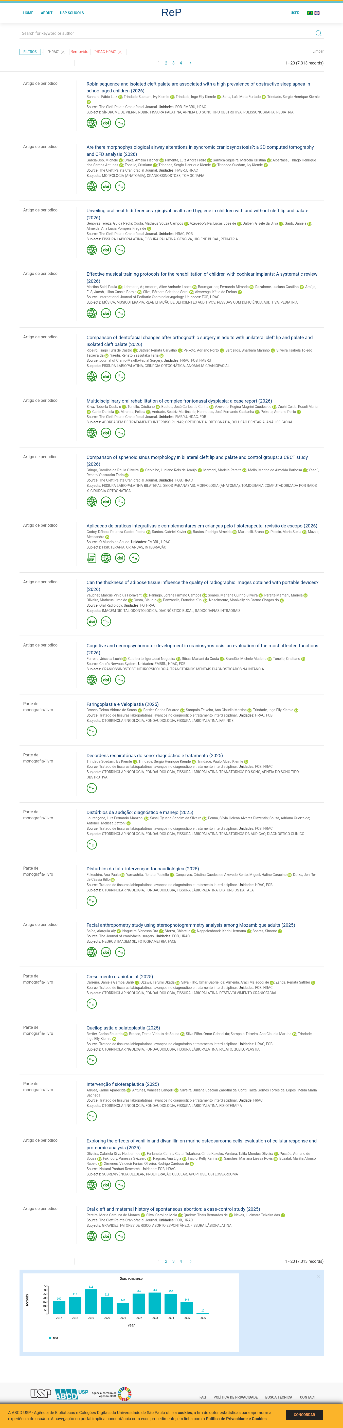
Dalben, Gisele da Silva (260, 223)
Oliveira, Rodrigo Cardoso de (166, 1163)
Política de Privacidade (235, 1397)
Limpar (318, 51)
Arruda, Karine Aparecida (106, 1090)
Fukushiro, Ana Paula (103, 875)
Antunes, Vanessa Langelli (153, 1090)
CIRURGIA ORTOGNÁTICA (165, 366)
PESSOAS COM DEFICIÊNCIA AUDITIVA (248, 302)
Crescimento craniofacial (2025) (120, 976)
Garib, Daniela (295, 223)
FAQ (203, 1397)
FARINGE (226, 721)
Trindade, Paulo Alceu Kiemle (220, 761)
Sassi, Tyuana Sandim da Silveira (176, 818)
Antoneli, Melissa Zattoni (106, 823)
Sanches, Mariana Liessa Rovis (248, 1158)
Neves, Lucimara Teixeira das (257, 1215)
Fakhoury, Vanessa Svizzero (125, 1158)
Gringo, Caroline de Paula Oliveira (113, 470)
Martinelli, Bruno (251, 532)
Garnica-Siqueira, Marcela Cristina (239, 160)
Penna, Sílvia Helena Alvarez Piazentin (238, 818)
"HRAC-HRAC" (108, 52)
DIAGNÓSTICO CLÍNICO (285, 834)
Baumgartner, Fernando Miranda (223, 287)
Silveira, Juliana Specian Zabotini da (208, 1090)
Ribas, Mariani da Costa (200, 659)
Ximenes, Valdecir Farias (123, 1163)
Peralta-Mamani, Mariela (283, 595)
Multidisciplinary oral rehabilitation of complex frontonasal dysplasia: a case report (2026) (179, 401)
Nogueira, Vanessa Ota (140, 931)
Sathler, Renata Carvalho (158, 350)
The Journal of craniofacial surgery (126, 936)
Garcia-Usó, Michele (102, 160)
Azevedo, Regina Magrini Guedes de (243, 407)
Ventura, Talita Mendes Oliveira (249, 1154)
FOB (178, 107)
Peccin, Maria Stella (285, 532)
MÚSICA (108, 302)
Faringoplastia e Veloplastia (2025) (123, 704)
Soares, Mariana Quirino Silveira (233, 595)
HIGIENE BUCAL (206, 239)
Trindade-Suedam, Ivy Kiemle (146, 97)
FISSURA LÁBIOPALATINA (122, 239)
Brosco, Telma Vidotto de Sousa (112, 710)
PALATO (225, 1049)
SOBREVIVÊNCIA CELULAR (123, 1174)
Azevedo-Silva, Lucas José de (213, 223)
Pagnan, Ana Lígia (167, 1158)
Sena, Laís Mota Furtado (242, 97)
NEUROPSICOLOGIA (153, 669)
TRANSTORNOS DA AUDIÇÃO (242, 834)
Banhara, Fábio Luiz (102, 97)
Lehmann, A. (133, 287)
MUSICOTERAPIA (130, 302)
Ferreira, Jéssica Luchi (104, 659)
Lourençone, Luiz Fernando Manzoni (115, 818)
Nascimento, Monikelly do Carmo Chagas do (244, 600)
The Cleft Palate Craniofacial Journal (128, 107)
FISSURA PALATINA (165, 112)
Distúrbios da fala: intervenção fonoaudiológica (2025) (143, 868)
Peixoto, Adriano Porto (201, 350)
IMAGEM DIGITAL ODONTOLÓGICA (129, 611)
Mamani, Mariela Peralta (222, 470)
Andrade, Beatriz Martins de (173, 412)
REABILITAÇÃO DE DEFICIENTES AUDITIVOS (180, 302)
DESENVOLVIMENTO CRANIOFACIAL (248, 993)
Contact (308, 1397)
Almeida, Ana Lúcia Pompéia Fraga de (116, 228)
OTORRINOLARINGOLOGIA (123, 721)
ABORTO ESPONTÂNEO (170, 1225)
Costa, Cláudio (145, 600)
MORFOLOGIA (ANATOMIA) (123, 176)
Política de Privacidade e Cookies (236, 1418)
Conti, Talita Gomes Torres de (261, 1090)
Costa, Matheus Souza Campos (158, 223)
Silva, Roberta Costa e (104, 407)
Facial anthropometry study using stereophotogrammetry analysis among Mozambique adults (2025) (191, 925)
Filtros (30, 52)
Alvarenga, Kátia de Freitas (216, 292)
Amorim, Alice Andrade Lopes (168, 287)
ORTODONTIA (196, 422)
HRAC (201, 107)
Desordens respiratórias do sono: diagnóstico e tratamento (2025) (155, 755)
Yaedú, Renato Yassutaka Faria (134, 355)
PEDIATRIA (285, 112)
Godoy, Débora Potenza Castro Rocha (116, 532)
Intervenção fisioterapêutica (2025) (123, 1084)
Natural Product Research (119, 1169)
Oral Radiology (110, 605)
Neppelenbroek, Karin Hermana (221, 931)
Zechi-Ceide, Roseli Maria (298, 407)
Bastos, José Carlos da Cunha (184, 407)
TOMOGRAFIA (193, 176)
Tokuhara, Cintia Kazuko (204, 1154)
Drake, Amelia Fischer (141, 160)
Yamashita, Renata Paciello (147, 875)
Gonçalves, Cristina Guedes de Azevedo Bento (211, 875)
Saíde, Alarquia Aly (101, 931)
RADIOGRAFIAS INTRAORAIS (217, 611)
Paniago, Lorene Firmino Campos (175, 595)
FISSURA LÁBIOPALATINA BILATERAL (131, 486)
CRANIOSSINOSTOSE (163, 176)
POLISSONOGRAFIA (259, 112)
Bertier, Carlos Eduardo (161, 710)
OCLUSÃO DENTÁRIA (248, 422)
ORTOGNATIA (219, 422)
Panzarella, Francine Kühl (183, 600)
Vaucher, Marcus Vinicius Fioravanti (114, 595)
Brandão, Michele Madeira (246, 659)
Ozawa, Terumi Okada (157, 982)
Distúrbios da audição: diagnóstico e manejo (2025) (140, 812)
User (295, 13)
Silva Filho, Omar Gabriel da (202, 982)
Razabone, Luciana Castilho (277, 287)
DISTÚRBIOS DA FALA (236, 890)
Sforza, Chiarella (177, 931)
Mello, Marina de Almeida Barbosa (275, 470)
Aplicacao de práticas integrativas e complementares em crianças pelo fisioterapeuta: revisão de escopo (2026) (202, 525)
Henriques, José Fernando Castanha (225, 412)
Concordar (304, 1415)
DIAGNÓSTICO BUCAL (175, 611)
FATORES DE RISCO (135, 1225)
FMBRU (189, 107)
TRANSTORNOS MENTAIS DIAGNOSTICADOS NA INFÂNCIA (217, 669)
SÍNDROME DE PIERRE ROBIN (125, 112)
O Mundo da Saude (114, 542)
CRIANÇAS (134, 547)
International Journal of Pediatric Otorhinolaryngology (141, 297)
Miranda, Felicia (133, 412)
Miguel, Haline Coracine (267, 875)
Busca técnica (278, 1397)
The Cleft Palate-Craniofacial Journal (128, 1220)
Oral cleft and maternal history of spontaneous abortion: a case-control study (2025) (173, 1209)
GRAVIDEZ (110, 1225)
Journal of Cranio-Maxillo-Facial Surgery (130, 360)
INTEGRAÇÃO (155, 547)
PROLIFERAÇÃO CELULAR (166, 1174)
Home (28, 13)
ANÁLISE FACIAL (279, 422)
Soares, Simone (264, 931)
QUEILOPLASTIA (247, 1049)
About (46, 13)
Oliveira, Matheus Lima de (107, 600)
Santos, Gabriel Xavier (169, 532)
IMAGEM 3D (126, 941)
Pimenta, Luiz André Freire (185, 160)
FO (142, 605)
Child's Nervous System (117, 664)
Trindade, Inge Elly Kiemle (196, 97)
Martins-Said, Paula (102, 287)
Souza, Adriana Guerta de (289, 818)
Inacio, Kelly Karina (203, 1158)
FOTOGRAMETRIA (152, 941)
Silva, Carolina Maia (161, 1215)
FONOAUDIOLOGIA (160, 721)
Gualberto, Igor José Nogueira (151, 659)
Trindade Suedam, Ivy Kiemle (109, 761)
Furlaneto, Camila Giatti (165, 1154)
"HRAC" (56, 52)
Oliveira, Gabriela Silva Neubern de (113, 1154)
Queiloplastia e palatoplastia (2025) (123, 1028)
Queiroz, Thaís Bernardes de (206, 1215)
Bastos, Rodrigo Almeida (212, 532)
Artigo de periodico (40, 83)
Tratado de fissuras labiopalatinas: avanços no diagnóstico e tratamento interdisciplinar (168, 715)
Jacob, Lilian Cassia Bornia (115, 292)
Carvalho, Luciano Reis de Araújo (171, 470)
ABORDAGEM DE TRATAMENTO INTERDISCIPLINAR (143, 422)
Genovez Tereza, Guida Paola (109, 223)
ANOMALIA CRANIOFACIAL (208, 366)
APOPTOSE (198, 1174)
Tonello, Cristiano (138, 165)
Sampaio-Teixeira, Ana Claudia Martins (216, 710)
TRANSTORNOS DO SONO (239, 772)
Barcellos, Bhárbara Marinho (247, 350)
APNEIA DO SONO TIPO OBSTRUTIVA (212, 112)
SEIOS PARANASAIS (179, 486)
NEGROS (109, 941)
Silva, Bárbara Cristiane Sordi (165, 292)
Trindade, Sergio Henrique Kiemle (293, 97)
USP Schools (72, 13)
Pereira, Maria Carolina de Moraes (113, 1215)
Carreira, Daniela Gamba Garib (110, 982)
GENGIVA (184, 239)
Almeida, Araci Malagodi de (247, 982)
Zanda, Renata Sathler (293, 982)
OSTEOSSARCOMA (223, 1174)
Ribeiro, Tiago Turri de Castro (109, 350)
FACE (172, 941)
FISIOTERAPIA (113, 547)
